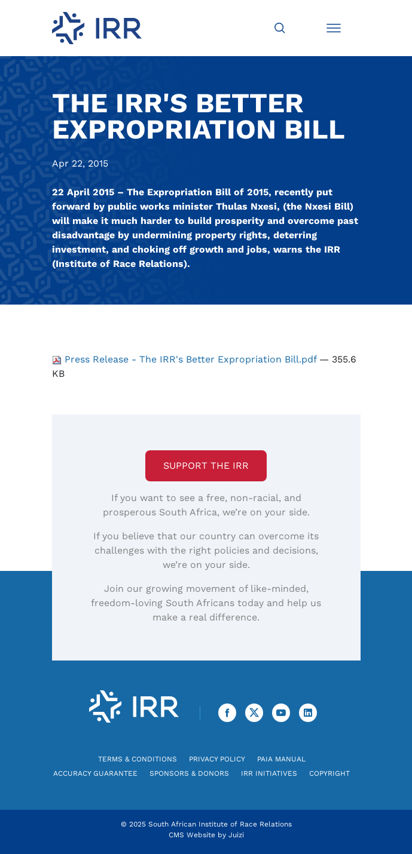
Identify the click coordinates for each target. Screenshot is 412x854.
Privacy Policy (217, 759)
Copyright (329, 773)
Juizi (236, 835)
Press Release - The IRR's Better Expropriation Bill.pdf (185, 359)
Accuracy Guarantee (95, 773)
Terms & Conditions (137, 759)
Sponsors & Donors (189, 773)
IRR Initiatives (269, 773)
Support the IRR (206, 465)
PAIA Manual (281, 759)
